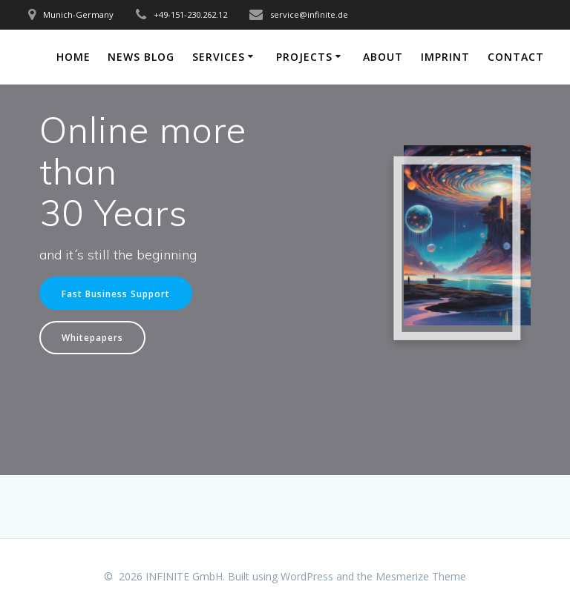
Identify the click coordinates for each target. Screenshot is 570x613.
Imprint (445, 57)
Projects (304, 57)
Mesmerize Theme (421, 576)
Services (218, 57)
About (383, 57)
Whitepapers (92, 337)
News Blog (141, 57)
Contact (516, 57)
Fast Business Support (116, 293)
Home (73, 57)
